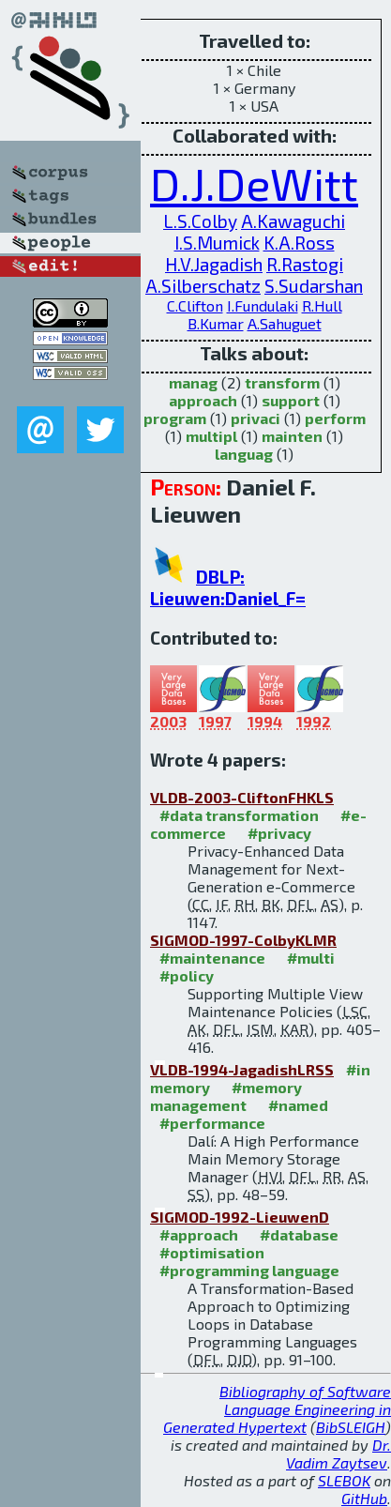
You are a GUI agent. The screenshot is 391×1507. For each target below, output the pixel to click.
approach (203, 400)
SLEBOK (344, 1480)
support (291, 400)
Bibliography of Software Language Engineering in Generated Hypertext (277, 1409)
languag (244, 454)
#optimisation (211, 1252)
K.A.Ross (299, 242)
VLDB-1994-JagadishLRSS (242, 1069)
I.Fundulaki (262, 305)
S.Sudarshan (313, 286)
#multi (311, 958)
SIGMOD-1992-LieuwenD (239, 1216)
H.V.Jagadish (214, 264)
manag (193, 382)
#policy (186, 975)
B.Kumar (216, 323)
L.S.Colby (200, 221)
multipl (211, 436)
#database (299, 1234)
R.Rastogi (304, 264)
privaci (255, 418)
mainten (292, 436)
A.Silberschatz (203, 286)
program (174, 418)
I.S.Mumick (217, 242)
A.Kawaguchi (293, 221)
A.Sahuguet (285, 323)
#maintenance (212, 958)
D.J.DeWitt (254, 183)
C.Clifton (195, 305)
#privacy (279, 833)
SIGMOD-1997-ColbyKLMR (243, 940)
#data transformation (239, 815)
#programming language (249, 1270)
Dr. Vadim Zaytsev (338, 1453)
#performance (212, 1123)
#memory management (226, 1096)
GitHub (364, 1498)
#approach (198, 1234)
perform (335, 418)
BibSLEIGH (350, 1427)
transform (282, 382)
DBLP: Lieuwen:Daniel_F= (228, 587)
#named (298, 1105)
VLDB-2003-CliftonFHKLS (242, 797)
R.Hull (322, 305)
